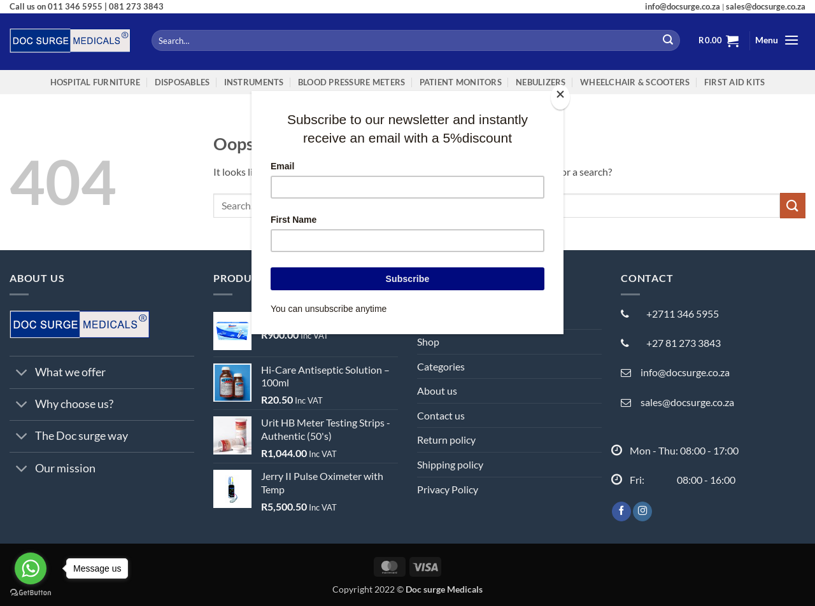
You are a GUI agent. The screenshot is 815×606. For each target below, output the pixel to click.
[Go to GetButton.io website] (30, 593)
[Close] (560, 97)
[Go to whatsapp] (30, 568)
